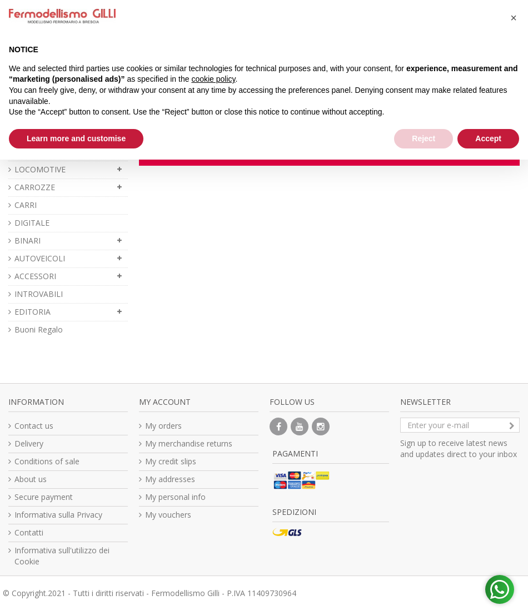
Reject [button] (423, 138)
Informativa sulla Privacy (58, 514)
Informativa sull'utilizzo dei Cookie (61, 556)
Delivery (28, 443)
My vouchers (168, 514)
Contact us (33, 425)
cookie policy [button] (213, 79)
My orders (163, 425)
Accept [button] (488, 138)
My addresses (170, 479)
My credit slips (170, 461)
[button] (513, 18)
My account (165, 401)
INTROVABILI (38, 294)
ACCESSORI (35, 276)
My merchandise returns (188, 443)
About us (30, 479)
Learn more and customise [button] (76, 138)
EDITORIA (32, 311)
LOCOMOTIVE (40, 169)
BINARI (27, 240)
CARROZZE (34, 187)
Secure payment (43, 497)
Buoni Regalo (38, 329)
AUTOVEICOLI (39, 258)
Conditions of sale (46, 461)
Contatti (28, 532)
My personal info (175, 497)
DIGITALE (31, 222)
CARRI (25, 205)
